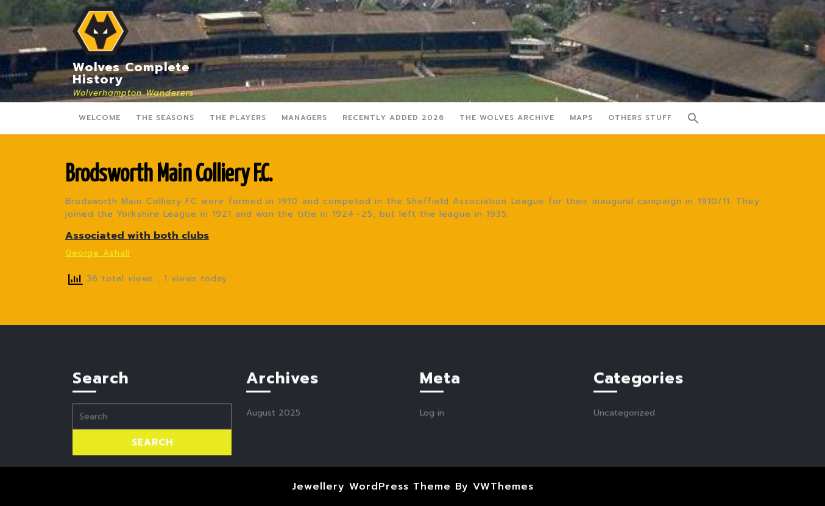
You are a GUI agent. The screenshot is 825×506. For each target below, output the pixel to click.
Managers (304, 117)
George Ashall (97, 253)
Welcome (100, 117)
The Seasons (165, 117)
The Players (238, 117)
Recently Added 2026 (393, 117)
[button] (693, 118)
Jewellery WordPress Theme (371, 486)
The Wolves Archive (506, 117)
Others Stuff (640, 117)
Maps (581, 117)
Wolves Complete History (131, 73)
